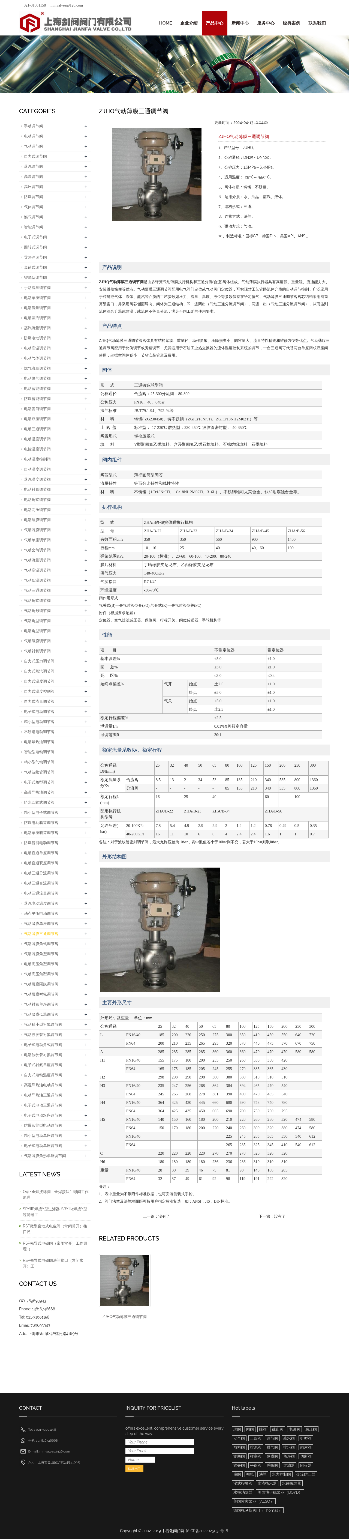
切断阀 (306, 1456)
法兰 (263, 1474)
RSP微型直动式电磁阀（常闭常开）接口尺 (55, 1229)
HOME (165, 23)
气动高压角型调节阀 (41, 974)
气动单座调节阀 (37, 540)
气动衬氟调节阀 (37, 651)
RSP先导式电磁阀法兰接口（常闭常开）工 (53, 1263)
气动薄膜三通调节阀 (41, 933)
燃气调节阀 (33, 217)
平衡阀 (255, 1465)
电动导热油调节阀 (39, 742)
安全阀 (239, 1438)
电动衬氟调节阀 (37, 489)
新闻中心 (240, 23)
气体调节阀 (33, 207)
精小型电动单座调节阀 (43, 1135)
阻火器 (306, 1465)
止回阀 (255, 1438)
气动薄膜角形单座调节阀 (45, 1155)
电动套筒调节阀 (37, 409)
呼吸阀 (272, 1465)
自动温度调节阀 (37, 469)
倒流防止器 (305, 1474)
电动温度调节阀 (37, 439)
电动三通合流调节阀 (41, 883)
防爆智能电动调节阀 (41, 843)
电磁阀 (294, 1429)
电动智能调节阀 (37, 388)
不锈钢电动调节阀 (39, 732)
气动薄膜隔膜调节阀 (41, 984)
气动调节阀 (33, 146)
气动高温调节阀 (37, 570)
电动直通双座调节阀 (41, 863)
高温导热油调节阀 (39, 792)
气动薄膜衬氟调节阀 (41, 994)
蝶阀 (263, 1429)
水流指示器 (267, 1483)
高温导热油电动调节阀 (43, 1085)
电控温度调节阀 (37, 449)
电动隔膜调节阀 (37, 520)
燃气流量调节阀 (37, 368)
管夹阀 (239, 1465)
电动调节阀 (33, 136)
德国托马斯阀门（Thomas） (257, 1510)
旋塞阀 (239, 1456)
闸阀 (250, 1429)
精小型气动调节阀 (39, 762)
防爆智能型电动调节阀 (43, 1125)
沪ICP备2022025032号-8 (207, 1531)
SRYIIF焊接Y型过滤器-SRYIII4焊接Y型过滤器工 (55, 1212)
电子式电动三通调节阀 (43, 1105)
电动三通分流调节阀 (41, 873)
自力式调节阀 (35, 156)
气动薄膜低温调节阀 (41, 1014)
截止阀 (277, 1429)
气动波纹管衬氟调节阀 (43, 1034)
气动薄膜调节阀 (37, 530)
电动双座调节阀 (37, 419)
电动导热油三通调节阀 (43, 1095)
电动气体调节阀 (37, 358)
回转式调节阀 (35, 247)
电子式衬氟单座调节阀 (43, 1065)
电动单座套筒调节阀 (41, 832)
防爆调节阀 (33, 197)
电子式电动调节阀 (39, 711)
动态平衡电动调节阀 (41, 913)
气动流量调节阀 (37, 560)
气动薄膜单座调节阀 (41, 923)
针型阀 (306, 1438)
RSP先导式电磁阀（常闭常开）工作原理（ (55, 1246)
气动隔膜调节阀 (37, 641)
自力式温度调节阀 (39, 681)
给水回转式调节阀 (39, 802)
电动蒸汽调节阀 (37, 318)
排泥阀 (255, 1447)
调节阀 (272, 1438)
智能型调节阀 (35, 277)
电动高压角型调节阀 (41, 964)
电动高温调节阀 (37, 348)
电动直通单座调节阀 (41, 853)
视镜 (250, 1474)
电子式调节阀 (35, 237)
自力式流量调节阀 (39, 701)
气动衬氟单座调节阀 (41, 1004)
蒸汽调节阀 (33, 166)
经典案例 (291, 23)
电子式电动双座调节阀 (43, 1115)
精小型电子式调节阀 (41, 812)
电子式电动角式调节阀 (43, 1044)
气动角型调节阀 (37, 620)
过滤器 (289, 1465)
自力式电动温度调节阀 (43, 1075)
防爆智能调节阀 (37, 398)
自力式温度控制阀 (39, 691)
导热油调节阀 (35, 257)
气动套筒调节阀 (37, 550)
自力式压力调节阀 (39, 661)
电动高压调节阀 (37, 509)
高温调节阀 (33, 176)
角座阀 (289, 1456)
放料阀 (239, 1447)
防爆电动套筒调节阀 (41, 822)
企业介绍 (189, 23)
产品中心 (214, 23)
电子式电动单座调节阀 (43, 1145)
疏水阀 (289, 1438)
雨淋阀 (306, 1447)
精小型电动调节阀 (39, 721)
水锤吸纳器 (291, 1483)
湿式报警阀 (242, 1483)
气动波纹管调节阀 (39, 772)
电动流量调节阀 (37, 308)
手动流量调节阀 (37, 287)
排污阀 (289, 1447)
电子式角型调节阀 (39, 782)
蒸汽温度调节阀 (37, 479)
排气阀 (272, 1447)
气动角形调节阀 (37, 610)
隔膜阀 (272, 1456)
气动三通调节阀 (37, 590)
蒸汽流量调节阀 (37, 328)
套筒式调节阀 (35, 267)
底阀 (237, 1474)
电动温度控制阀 (37, 459)
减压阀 (311, 1429)
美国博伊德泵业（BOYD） (280, 1492)
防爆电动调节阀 (37, 338)
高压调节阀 (33, 186)
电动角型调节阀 (37, 631)
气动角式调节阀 (37, 600)
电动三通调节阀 (37, 429)
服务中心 (266, 23)
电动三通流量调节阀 (41, 893)
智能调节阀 (33, 227)
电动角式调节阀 (37, 499)
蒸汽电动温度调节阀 (41, 903)
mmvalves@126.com (66, 5)
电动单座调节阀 (37, 297)
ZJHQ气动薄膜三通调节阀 (125, 1316)
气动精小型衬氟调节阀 (43, 1024)
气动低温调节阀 (37, 580)
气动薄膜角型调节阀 (41, 954)
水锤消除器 (242, 1492)
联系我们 (317, 23)
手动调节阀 (33, 126)
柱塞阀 (255, 1456)
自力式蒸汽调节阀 (39, 671)
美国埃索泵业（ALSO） (253, 1501)
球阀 (237, 1429)
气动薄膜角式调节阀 (41, 944)
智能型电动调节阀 (39, 752)
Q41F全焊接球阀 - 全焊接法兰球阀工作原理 (56, 1195)
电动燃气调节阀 (37, 378)
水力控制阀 (281, 1474)
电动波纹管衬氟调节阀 (43, 1055)
